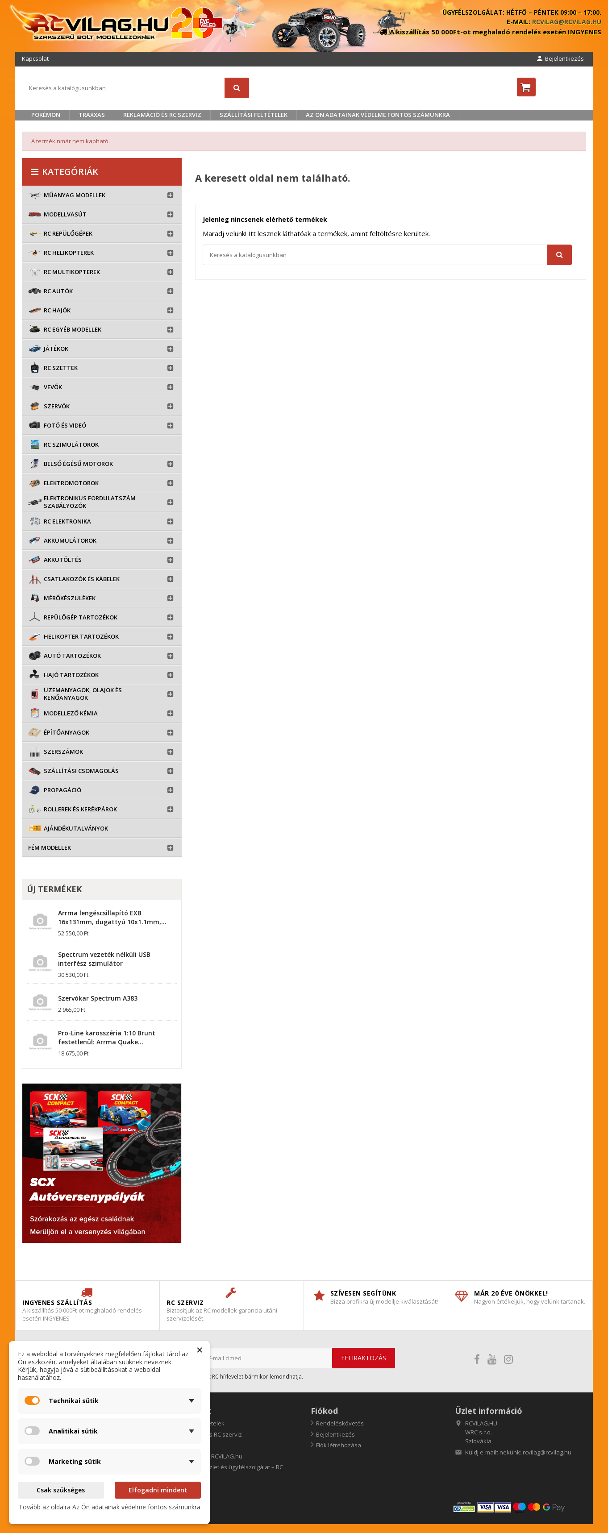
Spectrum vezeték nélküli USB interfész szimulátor (104, 959)
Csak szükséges (61, 1490)
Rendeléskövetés (340, 1423)
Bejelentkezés (335, 1434)
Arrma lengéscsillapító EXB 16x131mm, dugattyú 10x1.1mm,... (112, 917)
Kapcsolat (35, 58)
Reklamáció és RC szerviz (162, 115)
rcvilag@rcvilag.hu (566, 21)
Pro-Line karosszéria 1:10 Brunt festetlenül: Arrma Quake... (106, 1037)
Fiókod (324, 1410)
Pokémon (45, 115)
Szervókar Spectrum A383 (97, 998)
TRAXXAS (92, 115)
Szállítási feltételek (253, 115)
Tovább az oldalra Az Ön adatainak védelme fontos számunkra (109, 1507)
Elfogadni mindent (158, 1490)
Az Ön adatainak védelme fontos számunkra (378, 115)
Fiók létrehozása (338, 1445)
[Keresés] (135, 88)
